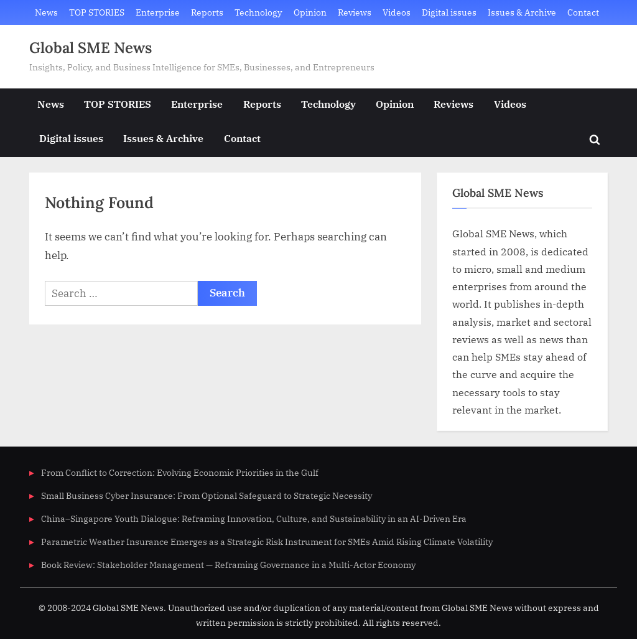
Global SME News (90, 47)
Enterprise (158, 12)
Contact (583, 12)
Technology (258, 12)
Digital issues (449, 12)
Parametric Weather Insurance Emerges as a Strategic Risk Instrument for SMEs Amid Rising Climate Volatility (267, 541)
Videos (397, 12)
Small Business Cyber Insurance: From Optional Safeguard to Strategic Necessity (206, 495)
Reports (207, 12)
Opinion (310, 12)
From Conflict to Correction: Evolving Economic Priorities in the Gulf (179, 472)
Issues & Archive (522, 12)
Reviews (354, 12)
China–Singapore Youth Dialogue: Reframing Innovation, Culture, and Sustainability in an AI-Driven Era (254, 518)
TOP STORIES (96, 12)
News (46, 12)
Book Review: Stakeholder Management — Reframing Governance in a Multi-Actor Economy (228, 564)
